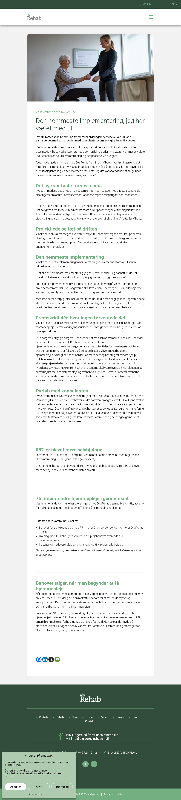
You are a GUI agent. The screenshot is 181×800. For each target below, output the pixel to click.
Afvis (39, 786)
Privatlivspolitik (35, 794)
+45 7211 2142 (87, 752)
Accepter (15, 786)
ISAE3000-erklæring (87, 794)
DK (174, 4)
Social (89, 717)
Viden (104, 717)
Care (75, 717)
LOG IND (146, 4)
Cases (120, 717)
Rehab (60, 717)
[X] (51, 659)
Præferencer (62, 786)
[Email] (57, 659)
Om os (136, 717)
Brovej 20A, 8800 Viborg (122, 752)
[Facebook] (39, 659)
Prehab (43, 717)
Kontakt (90, 721)
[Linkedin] (45, 659)
